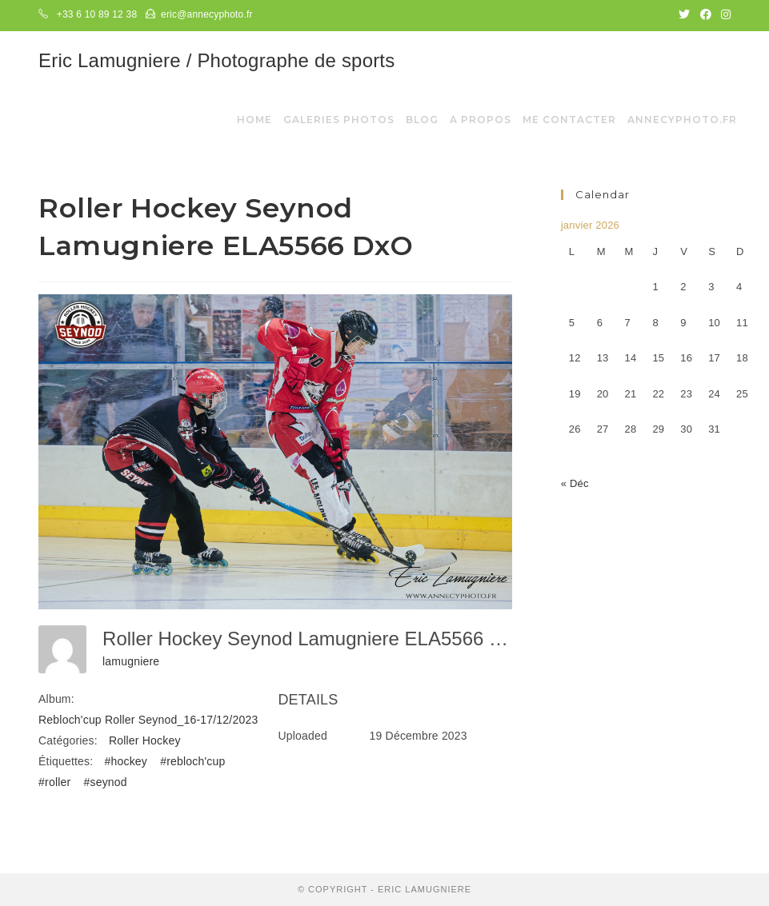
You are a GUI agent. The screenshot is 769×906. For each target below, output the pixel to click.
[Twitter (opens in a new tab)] (684, 15)
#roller (54, 782)
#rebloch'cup (192, 761)
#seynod (104, 782)
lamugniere (130, 661)
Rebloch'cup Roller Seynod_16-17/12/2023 (148, 719)
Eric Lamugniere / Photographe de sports (216, 60)
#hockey (126, 761)
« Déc (575, 483)
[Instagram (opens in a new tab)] (723, 15)
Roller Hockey (145, 740)
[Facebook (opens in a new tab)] (705, 15)
